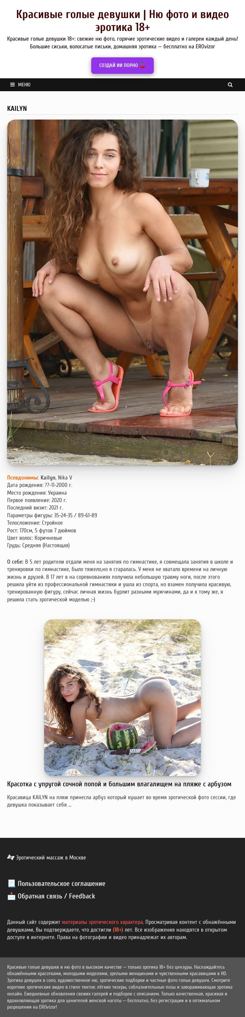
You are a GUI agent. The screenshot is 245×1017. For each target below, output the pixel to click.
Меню (20, 85)
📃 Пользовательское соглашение (56, 883)
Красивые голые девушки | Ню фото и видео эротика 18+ (122, 21)
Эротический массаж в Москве (46, 857)
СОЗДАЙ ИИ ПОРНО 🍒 (122, 65)
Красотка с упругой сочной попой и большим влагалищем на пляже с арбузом (119, 784)
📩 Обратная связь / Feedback (51, 896)
